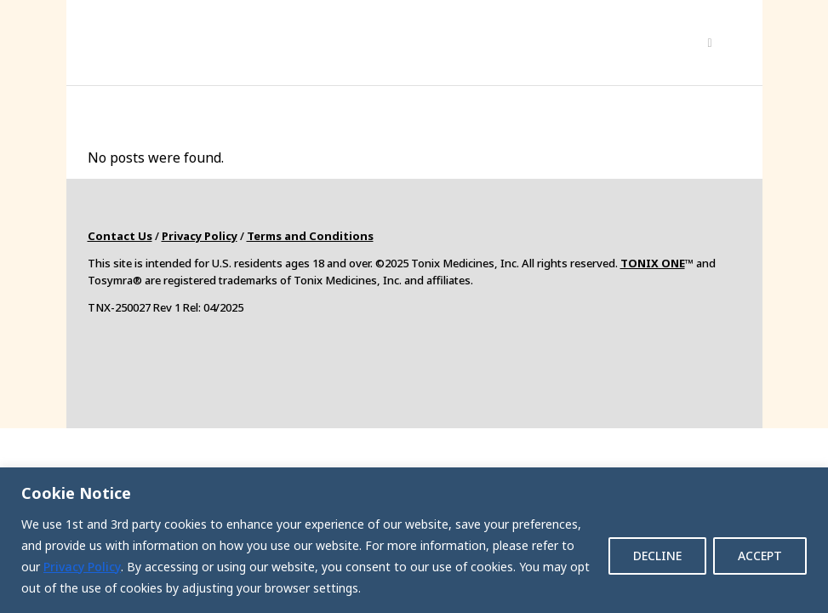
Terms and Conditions (310, 235)
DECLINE (657, 555)
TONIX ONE (652, 263)
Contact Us (120, 235)
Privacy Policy (82, 567)
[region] (414, 540)
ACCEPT (760, 555)
